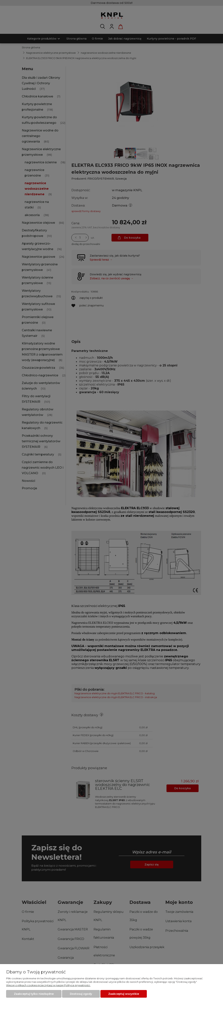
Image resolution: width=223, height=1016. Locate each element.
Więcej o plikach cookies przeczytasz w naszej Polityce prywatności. (48, 985)
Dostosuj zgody (81, 994)
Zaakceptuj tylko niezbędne (34, 994)
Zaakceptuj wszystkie (123, 994)
